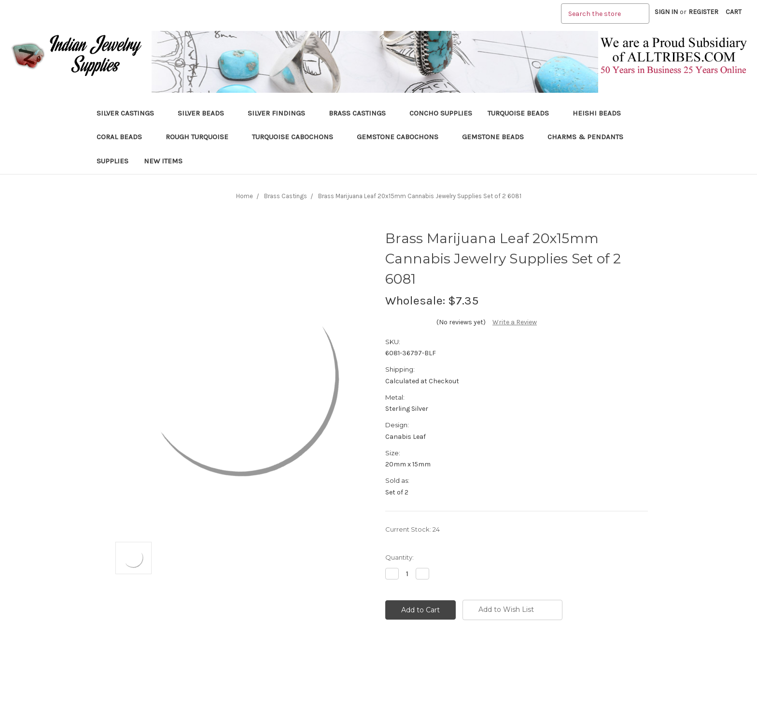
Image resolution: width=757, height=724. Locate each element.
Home (244, 196)
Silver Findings (280, 113)
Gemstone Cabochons (402, 136)
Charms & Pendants (585, 136)
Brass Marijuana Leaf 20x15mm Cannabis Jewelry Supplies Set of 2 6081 (419, 196)
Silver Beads (205, 113)
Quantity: (399, 557)
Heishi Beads (597, 113)
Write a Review (514, 322)
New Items (163, 161)
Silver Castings (129, 113)
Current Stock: (412, 529)
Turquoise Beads (522, 113)
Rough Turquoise (201, 136)
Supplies (112, 161)
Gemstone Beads (497, 136)
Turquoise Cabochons (296, 136)
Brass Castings (361, 113)
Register (703, 12)
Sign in (666, 12)
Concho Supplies (440, 113)
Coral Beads (123, 136)
